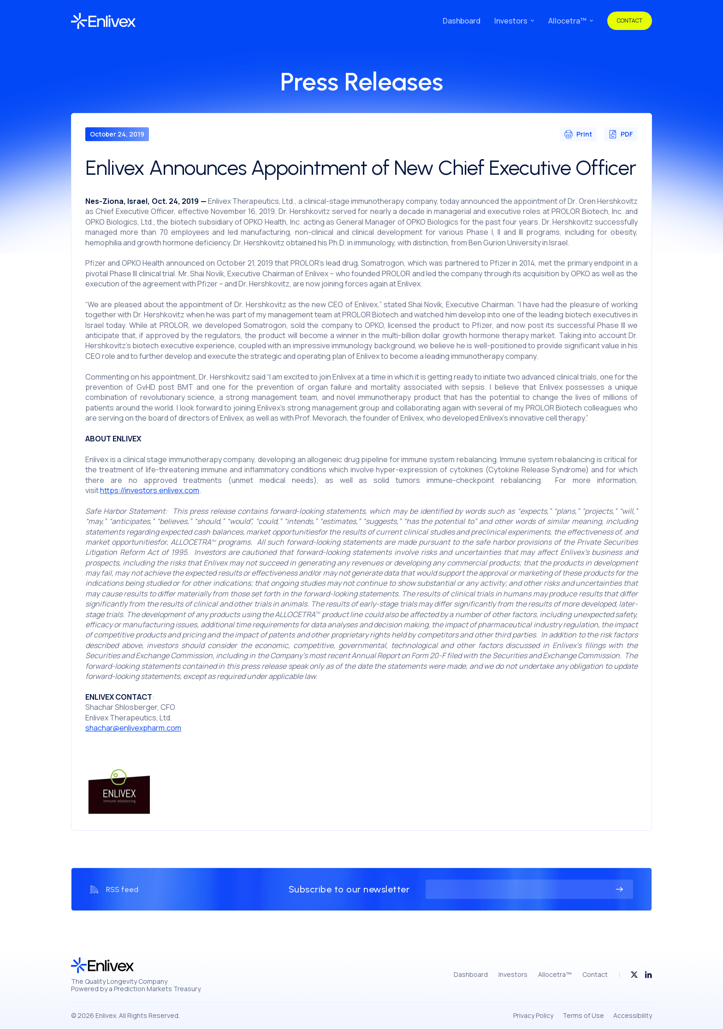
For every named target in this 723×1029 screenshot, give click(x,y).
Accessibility (632, 1015)
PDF (621, 134)
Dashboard (461, 21)
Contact (629, 20)
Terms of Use (583, 1015)
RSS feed (122, 889)
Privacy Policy (533, 1015)
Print (578, 134)
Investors (510, 21)
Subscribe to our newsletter (349, 889)
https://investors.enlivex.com (149, 490)
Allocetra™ (567, 21)
